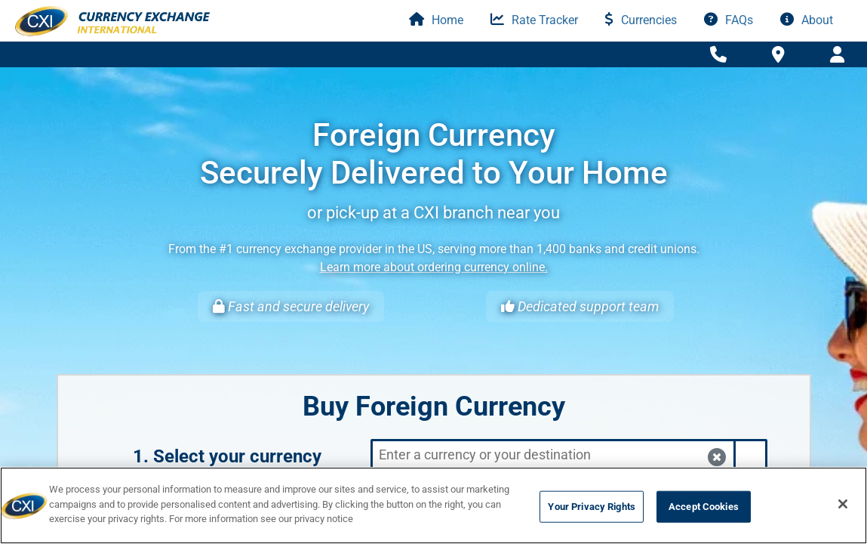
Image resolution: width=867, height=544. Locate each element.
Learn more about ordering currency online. (434, 267)
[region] (433, 505)
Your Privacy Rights (591, 506)
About (806, 20)
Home (436, 20)
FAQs (728, 20)
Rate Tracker (534, 20)
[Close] (842, 504)
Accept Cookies (704, 506)
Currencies (641, 20)
